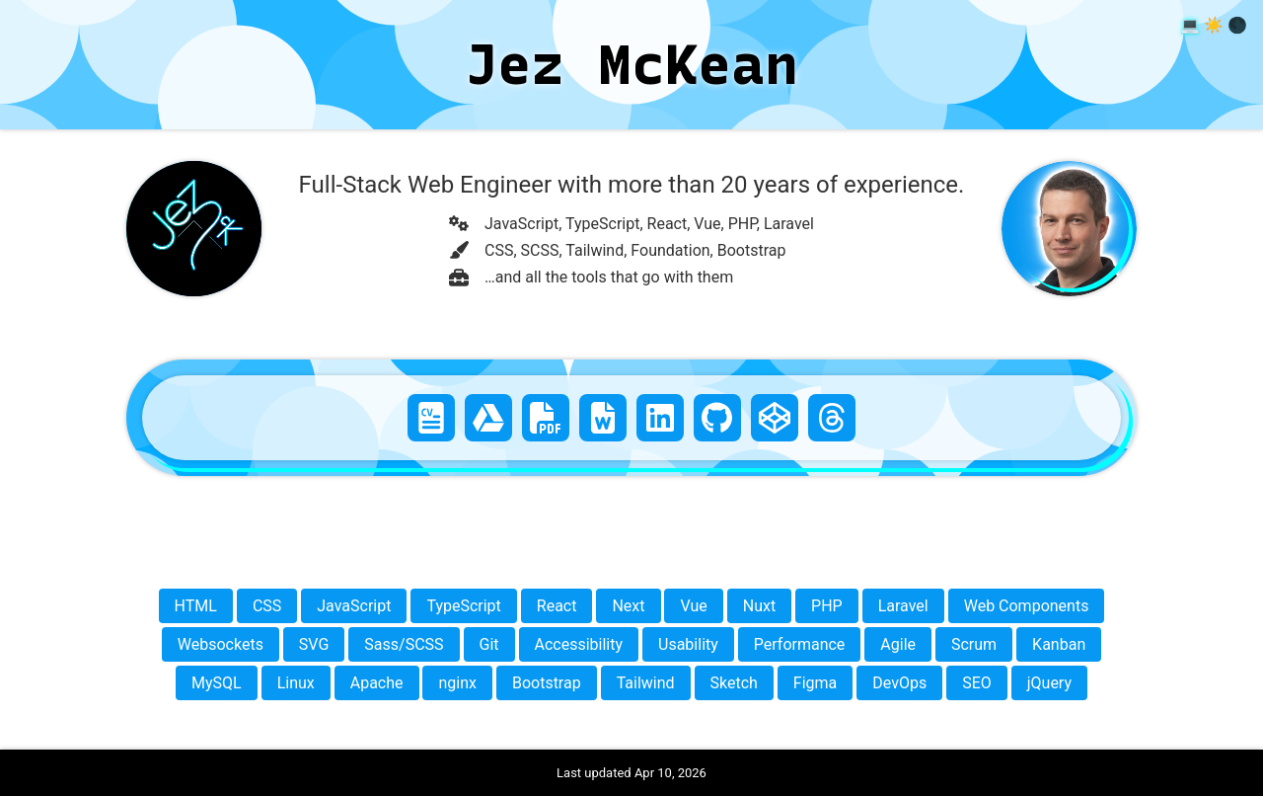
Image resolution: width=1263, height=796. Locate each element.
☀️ (1214, 25)
